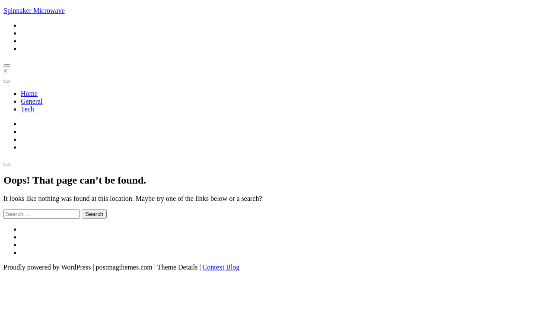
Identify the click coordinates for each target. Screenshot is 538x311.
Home (29, 93)
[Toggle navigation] (6, 81)
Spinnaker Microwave (34, 10)
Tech (27, 109)
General (32, 101)
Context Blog (221, 267)
